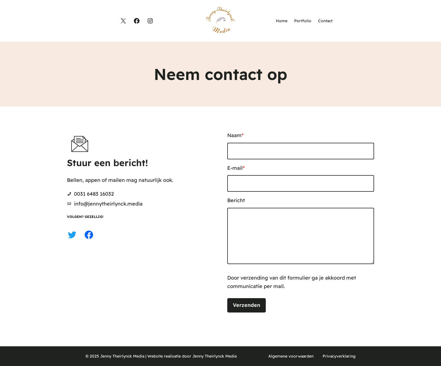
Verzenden (246, 305)
